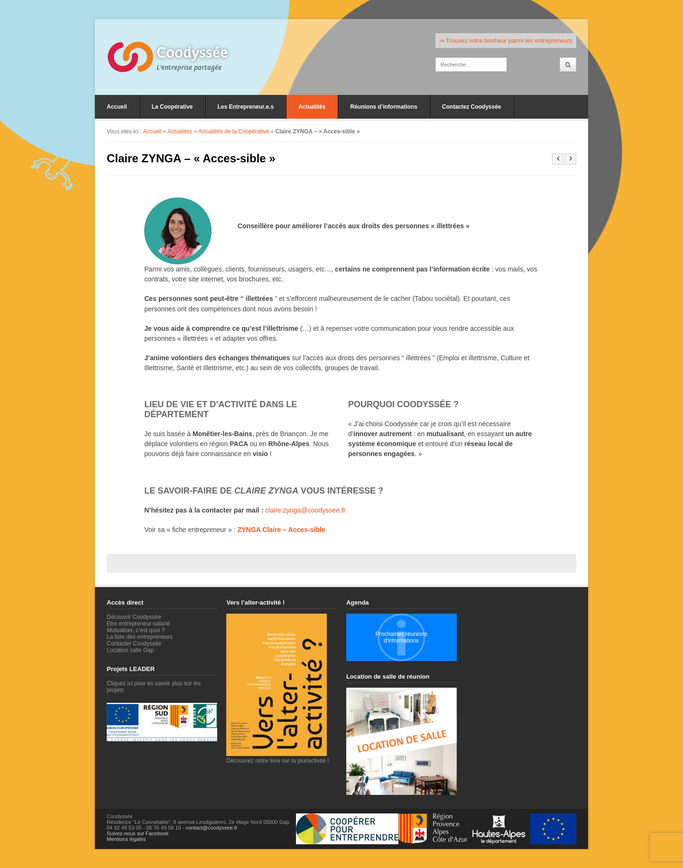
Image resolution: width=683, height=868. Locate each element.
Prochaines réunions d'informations (401, 637)
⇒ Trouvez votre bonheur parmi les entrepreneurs (505, 40)
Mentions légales (126, 839)
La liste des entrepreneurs (140, 637)
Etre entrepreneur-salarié (138, 623)
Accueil (117, 106)
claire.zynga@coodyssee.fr (305, 510)
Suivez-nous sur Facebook (137, 833)
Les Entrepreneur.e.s (245, 106)
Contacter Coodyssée (134, 643)
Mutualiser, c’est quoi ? (136, 630)
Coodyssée (192, 52)
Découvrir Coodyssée (134, 617)
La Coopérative (172, 106)
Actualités (311, 106)
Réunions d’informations (383, 106)
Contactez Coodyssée (471, 106)
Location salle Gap (130, 650)
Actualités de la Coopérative (233, 131)
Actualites (179, 131)
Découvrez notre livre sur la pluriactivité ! (277, 757)
